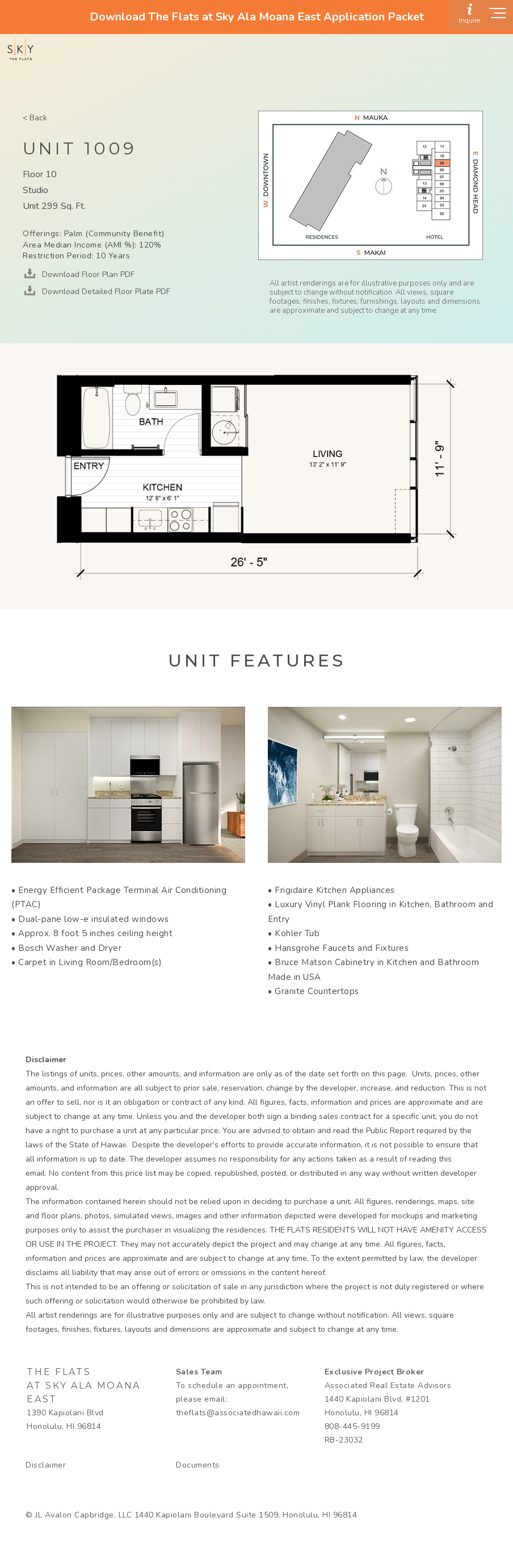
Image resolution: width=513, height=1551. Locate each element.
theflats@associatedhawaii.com (238, 1412)
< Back (35, 117)
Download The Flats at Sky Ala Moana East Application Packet (257, 16)
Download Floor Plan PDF (87, 274)
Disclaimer (46, 1465)
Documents (198, 1465)
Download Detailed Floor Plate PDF (105, 291)
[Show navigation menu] (498, 16)
